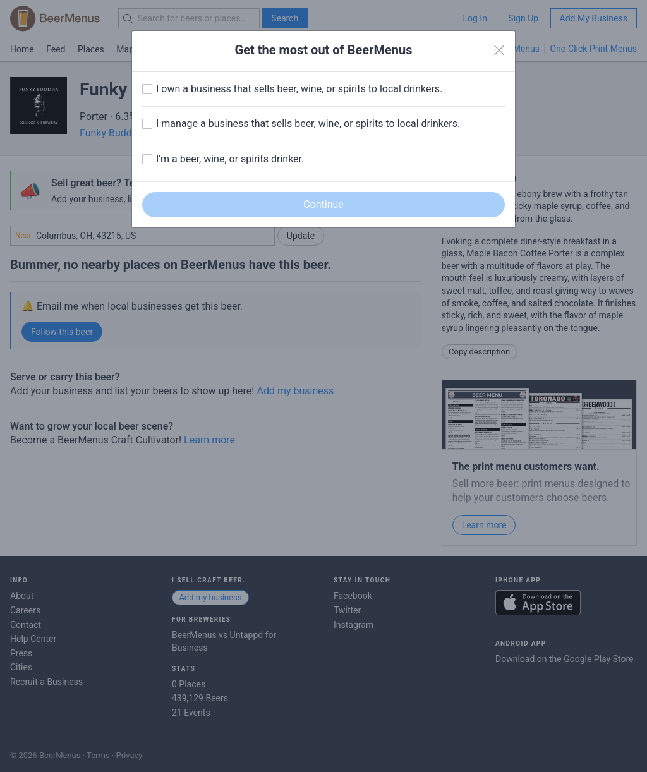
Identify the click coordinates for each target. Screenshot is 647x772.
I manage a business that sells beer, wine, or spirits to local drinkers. (308, 124)
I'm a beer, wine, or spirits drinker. (230, 159)
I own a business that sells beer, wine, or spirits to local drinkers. (299, 89)
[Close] (499, 50)
